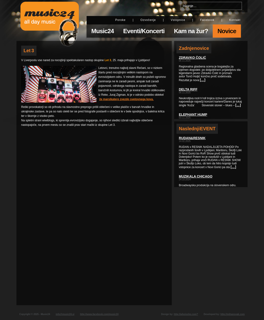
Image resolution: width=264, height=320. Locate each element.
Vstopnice (178, 20)
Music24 (102, 31)
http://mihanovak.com (232, 314)
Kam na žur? (191, 31)
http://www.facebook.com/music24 (99, 314)
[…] (202, 80)
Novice (226, 31)
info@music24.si (65, 314)
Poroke (120, 20)
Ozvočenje (148, 20)
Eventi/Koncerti (144, 31)
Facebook (207, 20)
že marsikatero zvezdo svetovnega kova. (126, 99)
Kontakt (234, 20)
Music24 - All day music (49, 20)
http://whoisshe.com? (186, 314)
